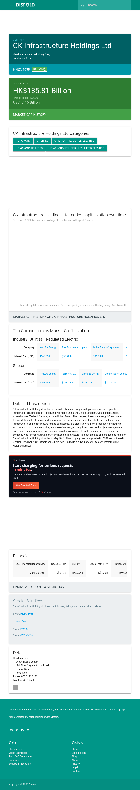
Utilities (42, 140)
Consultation (79, 752)
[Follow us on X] (17, 730)
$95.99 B (67, 356)
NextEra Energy (48, 347)
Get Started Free (26, 485)
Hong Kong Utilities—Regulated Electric (76, 148)
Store (75, 749)
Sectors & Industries (20, 763)
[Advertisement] (70, 21)
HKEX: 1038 (27, 613)
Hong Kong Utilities (29, 148)
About (75, 760)
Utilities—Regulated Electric (74, 140)
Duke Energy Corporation (106, 347)
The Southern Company (74, 347)
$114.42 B (110, 382)
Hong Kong (23, 140)
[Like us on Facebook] (22, 730)
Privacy (76, 763)
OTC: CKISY (26, 635)
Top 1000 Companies (20, 756)
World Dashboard (18, 752)
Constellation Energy (116, 373)
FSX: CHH (25, 629)
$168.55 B (45, 356)
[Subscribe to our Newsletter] (11, 730)
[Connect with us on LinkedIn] (27, 730)
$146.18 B (67, 382)
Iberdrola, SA (69, 373)
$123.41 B (87, 382)
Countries (14, 760)
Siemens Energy (90, 373)
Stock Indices (16, 749)
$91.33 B (98, 356)
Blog (74, 756)
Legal (75, 767)
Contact (76, 771)
